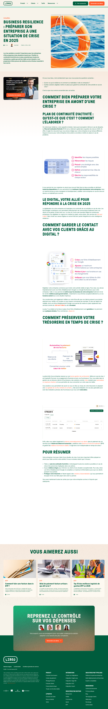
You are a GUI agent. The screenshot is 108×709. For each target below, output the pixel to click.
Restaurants (69, 694)
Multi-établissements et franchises (95, 678)
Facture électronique (51, 686)
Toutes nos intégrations (72, 675)
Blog (87, 694)
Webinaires (88, 699)
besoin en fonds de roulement (91, 443)
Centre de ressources (91, 688)
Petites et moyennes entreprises (94, 675)
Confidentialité (17, 666)
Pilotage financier (50, 680)
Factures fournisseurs (51, 675)
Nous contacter (50, 699)
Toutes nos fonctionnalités (53, 689)
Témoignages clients (91, 696)
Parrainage (88, 702)
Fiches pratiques (90, 691)
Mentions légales (7, 666)
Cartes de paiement (51, 678)
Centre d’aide (89, 704)
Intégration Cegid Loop (72, 678)
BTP (67, 704)
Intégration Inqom (70, 686)
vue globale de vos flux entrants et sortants (58, 388)
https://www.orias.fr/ (11, 683)
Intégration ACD (70, 683)
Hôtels (67, 696)
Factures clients (50, 683)
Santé (67, 702)
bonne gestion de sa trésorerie (79, 376)
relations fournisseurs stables (60, 445)
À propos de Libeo (50, 696)
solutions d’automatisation (82, 474)
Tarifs (47, 702)
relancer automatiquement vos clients (76, 441)
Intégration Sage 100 (71, 680)
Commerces (69, 699)
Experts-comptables (91, 680)
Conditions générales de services (31, 666)
